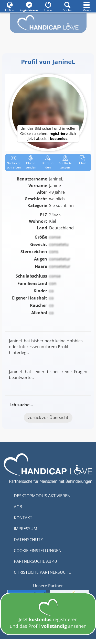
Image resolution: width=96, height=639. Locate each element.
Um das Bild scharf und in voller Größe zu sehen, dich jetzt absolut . (48, 133)
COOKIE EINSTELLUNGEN (37, 550)
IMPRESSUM (25, 528)
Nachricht (14, 162)
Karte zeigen (65, 162)
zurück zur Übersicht (48, 417)
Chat (82, 160)
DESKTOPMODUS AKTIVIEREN (42, 496)
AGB (18, 507)
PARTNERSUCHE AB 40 (35, 561)
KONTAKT (23, 517)
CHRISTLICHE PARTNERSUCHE (42, 572)
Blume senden (31, 162)
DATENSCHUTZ (28, 539)
